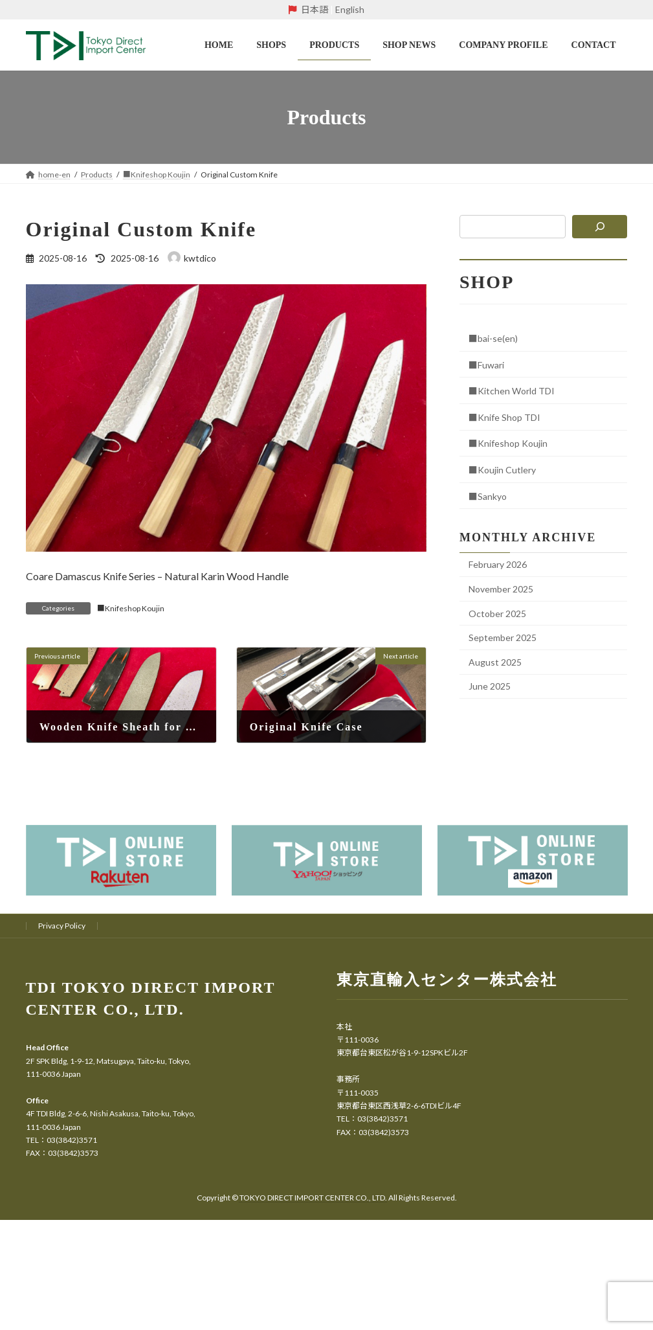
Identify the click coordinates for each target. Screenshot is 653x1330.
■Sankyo (488, 496)
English (349, 9)
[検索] (600, 226)
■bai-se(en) (493, 338)
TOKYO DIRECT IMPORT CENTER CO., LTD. (313, 1197)
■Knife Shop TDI (504, 417)
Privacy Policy (61, 925)
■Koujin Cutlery (502, 469)
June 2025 (490, 686)
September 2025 (503, 637)
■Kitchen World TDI (512, 390)
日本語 (314, 9)
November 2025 (501, 588)
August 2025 (495, 662)
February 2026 (498, 564)
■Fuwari (486, 364)
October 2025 (497, 613)
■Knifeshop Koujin (130, 608)
